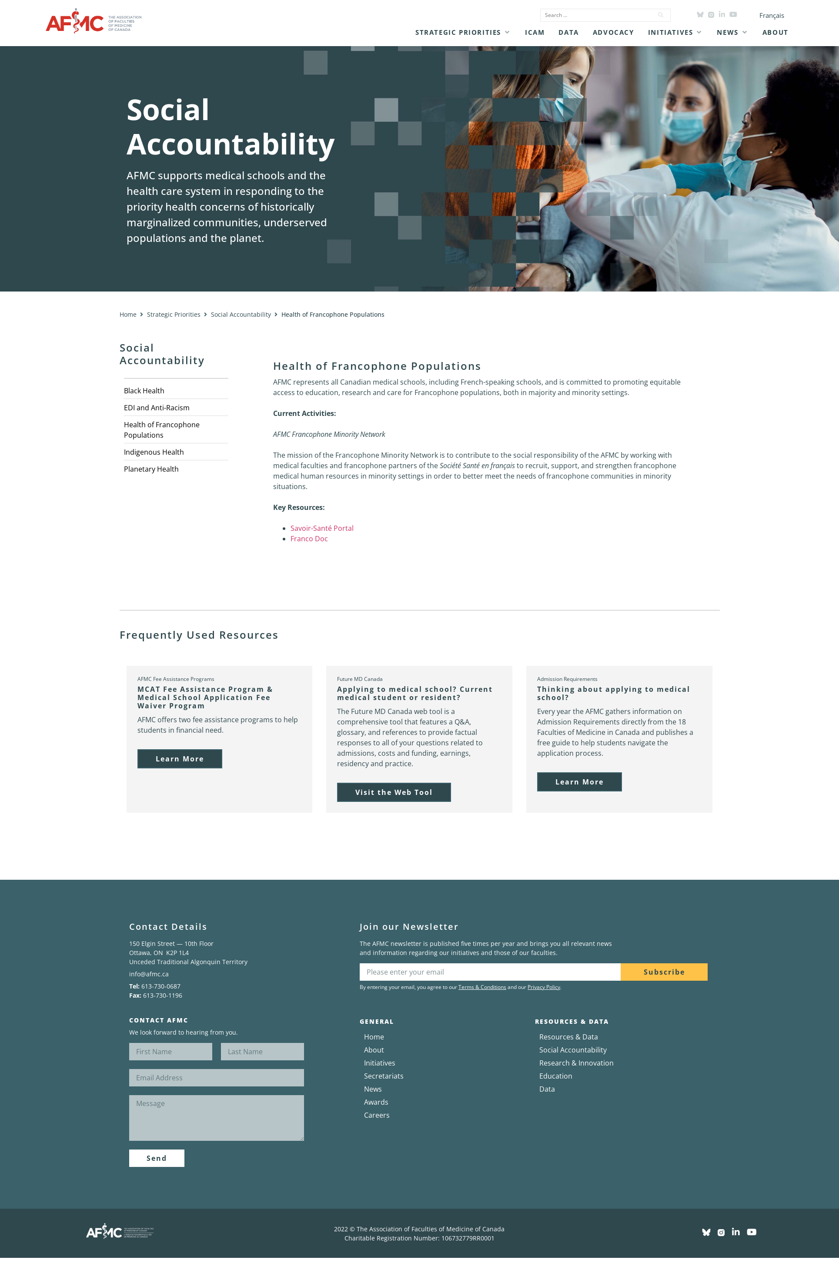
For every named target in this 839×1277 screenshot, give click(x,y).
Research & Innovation (576, 1063)
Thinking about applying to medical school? (613, 693)
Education (555, 1076)
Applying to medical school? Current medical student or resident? (415, 693)
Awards (376, 1102)
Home (128, 314)
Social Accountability (241, 314)
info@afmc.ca (149, 974)
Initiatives (379, 1063)
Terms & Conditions (482, 987)
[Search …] (594, 15)
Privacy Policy (544, 987)
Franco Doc (309, 538)
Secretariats (384, 1076)
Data (547, 1089)
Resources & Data (568, 1036)
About (374, 1050)
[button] (463, 32)
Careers (377, 1115)
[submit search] (661, 15)
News (373, 1089)
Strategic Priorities (174, 314)
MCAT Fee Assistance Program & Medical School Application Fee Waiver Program (205, 697)
